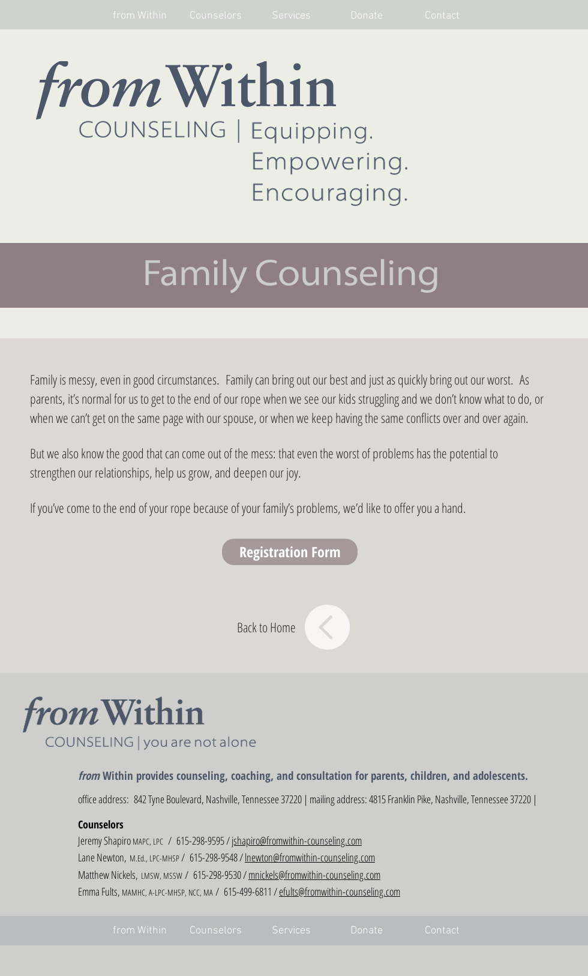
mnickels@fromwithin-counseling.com (314, 874)
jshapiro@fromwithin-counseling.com (297, 840)
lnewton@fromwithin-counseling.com (310, 857)
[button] (215, 16)
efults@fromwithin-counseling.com (339, 891)
